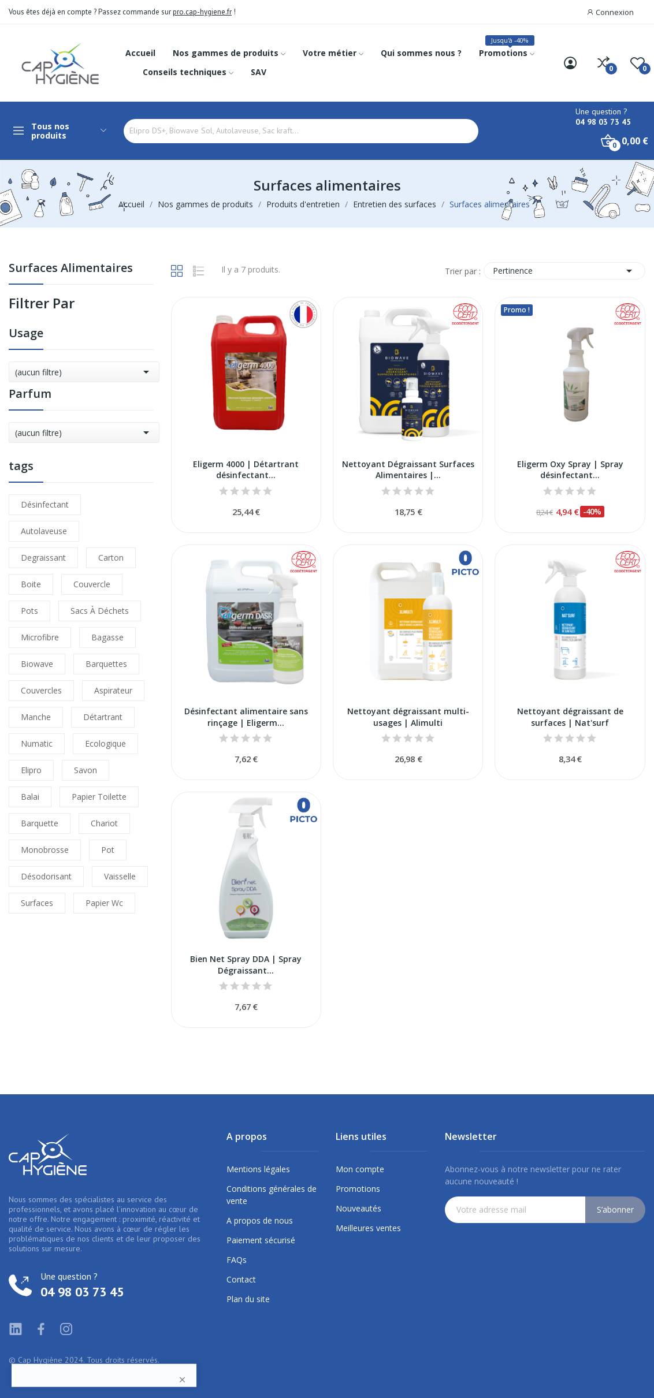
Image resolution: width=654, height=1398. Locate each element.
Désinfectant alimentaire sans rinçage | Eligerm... (246, 717)
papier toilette (99, 796)
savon (85, 770)
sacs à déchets (99, 610)
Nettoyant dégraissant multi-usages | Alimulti (408, 717)
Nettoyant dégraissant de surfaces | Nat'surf (570, 717)
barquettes (106, 663)
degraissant (43, 557)
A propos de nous (259, 1220)
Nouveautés (358, 1208)
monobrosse (45, 849)
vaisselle (120, 876)
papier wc (104, 902)
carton (111, 557)
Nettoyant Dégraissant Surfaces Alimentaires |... (408, 469)
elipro (31, 770)
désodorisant (46, 876)
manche (36, 716)
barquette (39, 823)
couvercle (91, 584)
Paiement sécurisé (260, 1240)
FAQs (236, 1259)
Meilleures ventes (368, 1227)
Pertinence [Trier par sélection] (564, 271)
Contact (241, 1279)
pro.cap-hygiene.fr (202, 12)
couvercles (41, 690)
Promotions (358, 1188)
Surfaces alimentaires (71, 268)
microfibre (40, 637)
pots (29, 610)
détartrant (102, 716)
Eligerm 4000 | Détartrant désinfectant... (246, 469)
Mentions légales (258, 1169)
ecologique (105, 743)
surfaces (37, 902)
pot (107, 849)
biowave (37, 663)
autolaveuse (44, 530)
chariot (104, 823)
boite (31, 584)
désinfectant (45, 504)
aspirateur (113, 690)
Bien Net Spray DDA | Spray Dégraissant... (246, 964)
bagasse (107, 637)
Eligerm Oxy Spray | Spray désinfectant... (570, 469)
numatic (37, 743)
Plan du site (248, 1298)
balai (30, 796)
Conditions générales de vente (271, 1194)
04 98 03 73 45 (603, 122)
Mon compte (360, 1169)
